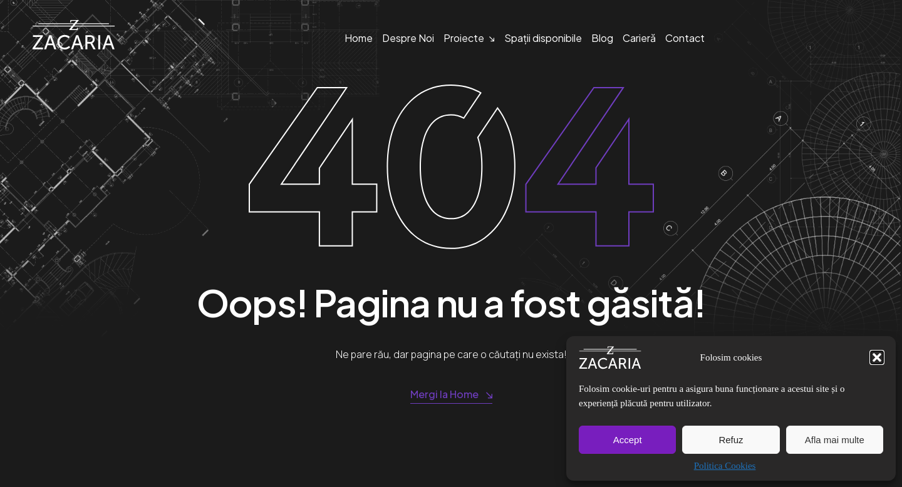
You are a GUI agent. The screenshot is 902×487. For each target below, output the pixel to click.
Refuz (730, 439)
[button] (877, 357)
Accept (627, 439)
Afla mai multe (834, 439)
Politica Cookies (725, 466)
